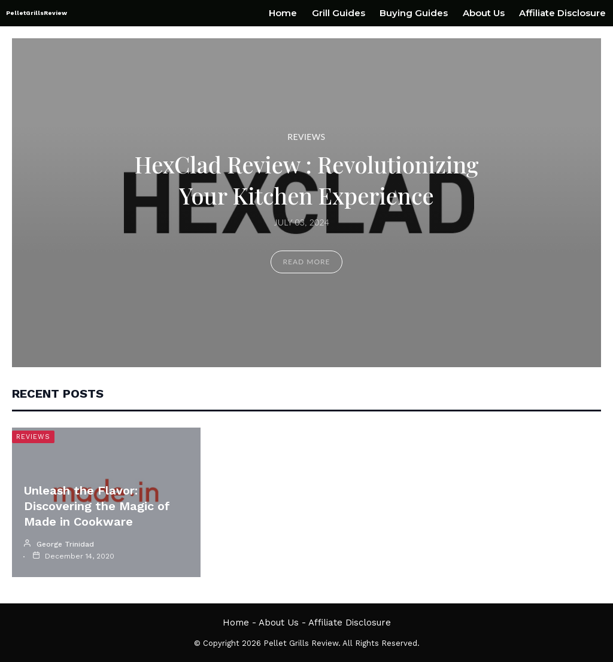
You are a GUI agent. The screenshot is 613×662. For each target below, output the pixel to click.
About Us (484, 13)
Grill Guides (338, 13)
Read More (306, 261)
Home (283, 13)
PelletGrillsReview (36, 13)
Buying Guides (414, 13)
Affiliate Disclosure (562, 13)
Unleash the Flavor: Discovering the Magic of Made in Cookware (97, 506)
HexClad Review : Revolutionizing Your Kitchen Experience (307, 180)
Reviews (306, 136)
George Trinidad (65, 544)
